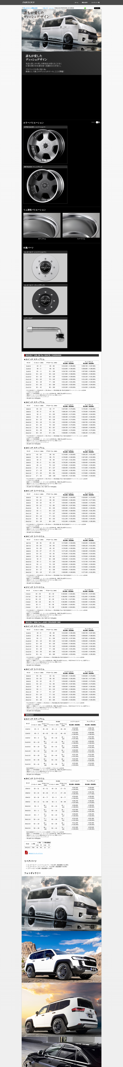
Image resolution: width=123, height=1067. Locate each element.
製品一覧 (45, 8)
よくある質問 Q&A (59, 1046)
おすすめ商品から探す (43, 1031)
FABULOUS (28, 1050)
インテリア (58, 1036)
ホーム (41, 8)
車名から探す (41, 1030)
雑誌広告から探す (42, 1033)
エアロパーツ (58, 1031)
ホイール (51, 8)
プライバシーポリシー (77, 1030)
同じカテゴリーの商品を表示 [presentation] (30, 8)
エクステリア (58, 1035)
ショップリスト (42, 1050)
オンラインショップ (28, 1034)
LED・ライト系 (59, 1033)
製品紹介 (40, 1048)
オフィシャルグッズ (60, 1038)
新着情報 (40, 1046)
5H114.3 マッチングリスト (36, 766)
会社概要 (40, 1051)
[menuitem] (29, 2)
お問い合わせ (58, 1048)
